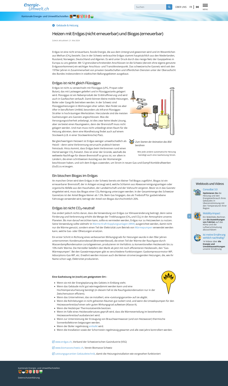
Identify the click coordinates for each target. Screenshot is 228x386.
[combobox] (150, 7)
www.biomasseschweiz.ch (69, 347)
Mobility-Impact (211, 213)
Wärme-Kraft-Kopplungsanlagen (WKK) (114, 223)
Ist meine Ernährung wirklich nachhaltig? (214, 236)
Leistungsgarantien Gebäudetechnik (75, 353)
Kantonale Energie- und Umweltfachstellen (58, 16)
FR (190, 7)
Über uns (181, 7)
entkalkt (93, 326)
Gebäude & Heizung (67, 25)
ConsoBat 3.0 (210, 189)
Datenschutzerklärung (29, 377)
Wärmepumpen (143, 227)
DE (197, 7)
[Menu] (205, 7)
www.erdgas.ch (63, 341)
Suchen (169, 7)
